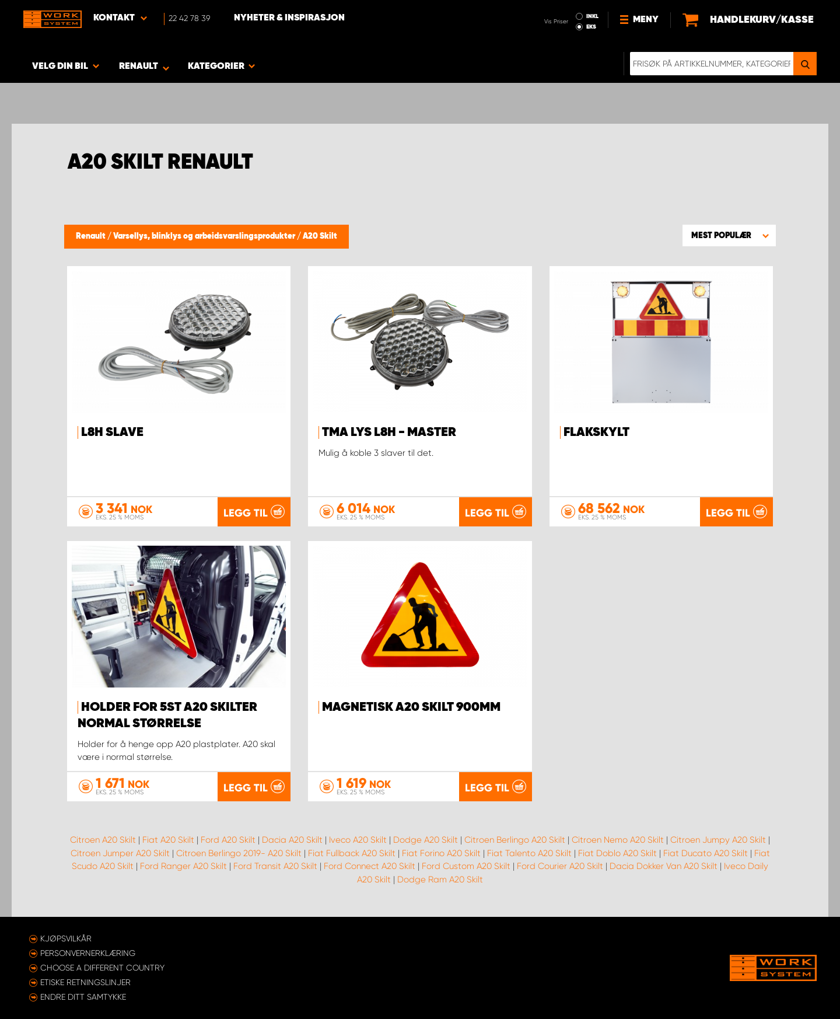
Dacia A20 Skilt (292, 840)
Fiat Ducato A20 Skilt (705, 853)
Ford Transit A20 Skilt (275, 866)
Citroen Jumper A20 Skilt (120, 853)
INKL (592, 16)
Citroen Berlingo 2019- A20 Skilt (239, 853)
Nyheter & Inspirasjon (289, 18)
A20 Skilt (320, 236)
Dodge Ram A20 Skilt (440, 879)
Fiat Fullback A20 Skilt (352, 853)
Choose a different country (102, 967)
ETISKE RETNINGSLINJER (85, 982)
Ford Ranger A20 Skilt (183, 866)
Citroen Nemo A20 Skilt (618, 840)
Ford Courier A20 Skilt (560, 866)
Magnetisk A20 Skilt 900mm (411, 707)
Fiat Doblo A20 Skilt (617, 853)
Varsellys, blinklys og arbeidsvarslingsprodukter (205, 236)
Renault (91, 236)
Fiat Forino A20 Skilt (441, 853)
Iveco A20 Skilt (358, 840)
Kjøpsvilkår (66, 938)
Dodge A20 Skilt (425, 840)
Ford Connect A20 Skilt (369, 866)
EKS (591, 27)
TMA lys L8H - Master (389, 432)
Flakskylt (596, 432)
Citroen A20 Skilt (103, 840)
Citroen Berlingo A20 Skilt (514, 840)
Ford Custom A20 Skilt (466, 866)
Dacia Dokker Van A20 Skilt (664, 866)
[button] (729, 235)
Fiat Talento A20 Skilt (529, 853)
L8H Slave (112, 432)
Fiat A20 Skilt (168, 840)
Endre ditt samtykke (83, 996)
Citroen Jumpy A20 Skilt (718, 840)
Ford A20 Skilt (228, 840)
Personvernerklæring (87, 953)
